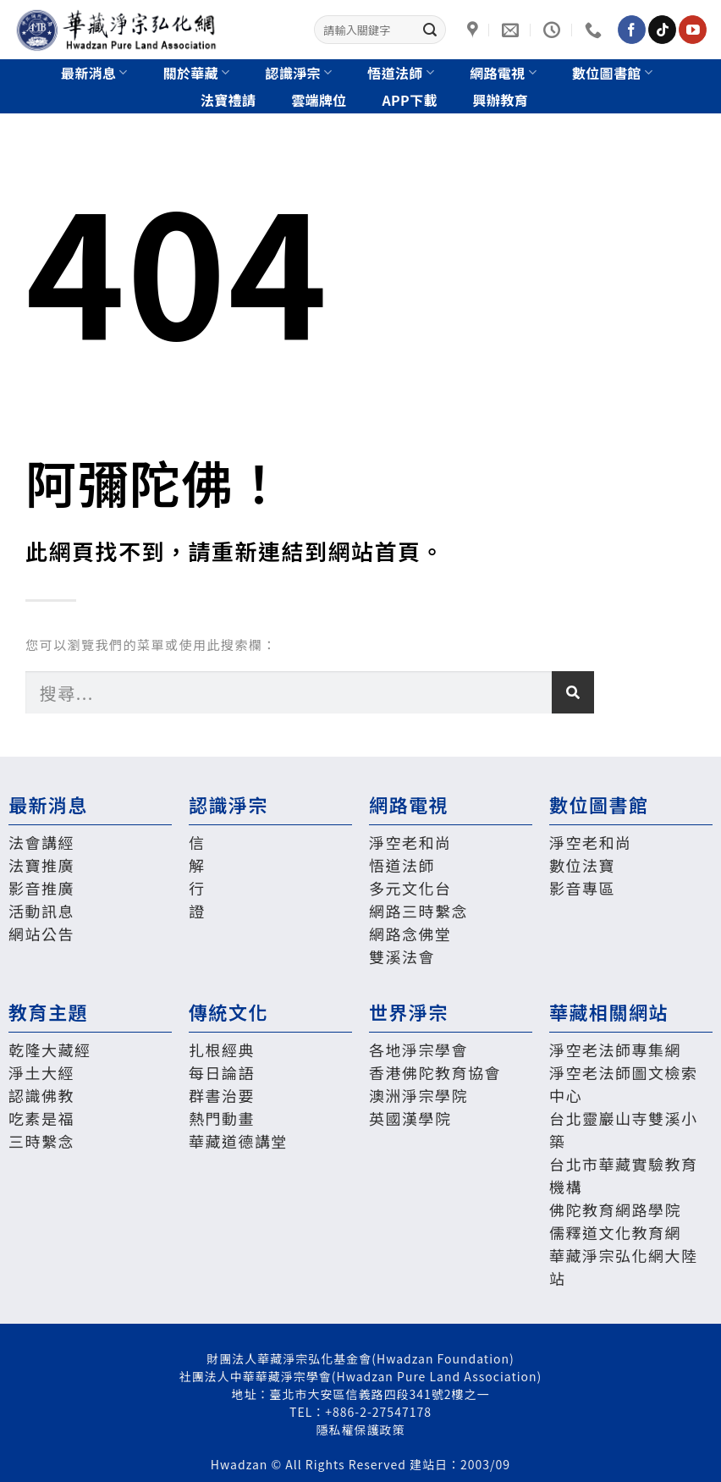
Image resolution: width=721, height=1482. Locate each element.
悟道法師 (400, 73)
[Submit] (430, 29)
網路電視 (503, 73)
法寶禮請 (228, 100)
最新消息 (94, 73)
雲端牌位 (318, 100)
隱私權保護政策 (360, 1429)
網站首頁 (374, 550)
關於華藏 (196, 73)
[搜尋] (573, 692)
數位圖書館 (612, 73)
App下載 (410, 100)
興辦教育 (500, 100)
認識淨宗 (299, 73)
